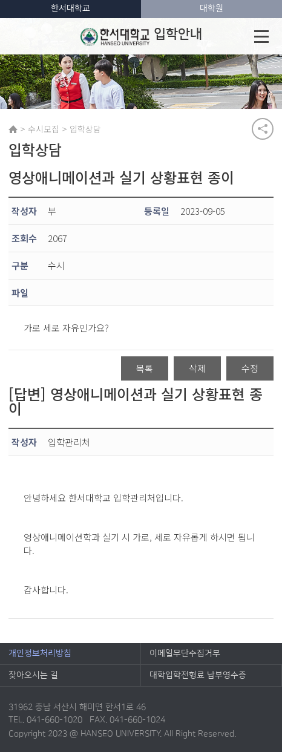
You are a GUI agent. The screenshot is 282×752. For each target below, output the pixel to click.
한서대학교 (70, 8)
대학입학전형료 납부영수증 (197, 675)
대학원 (211, 8)
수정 (249, 368)
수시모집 (43, 129)
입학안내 (141, 36)
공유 (263, 129)
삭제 (197, 368)
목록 (144, 368)
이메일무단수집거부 (184, 653)
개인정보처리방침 (39, 653)
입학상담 (85, 129)
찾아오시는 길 (33, 675)
